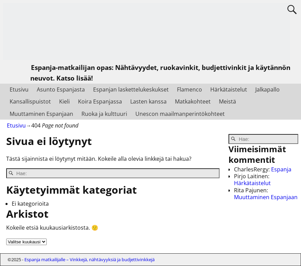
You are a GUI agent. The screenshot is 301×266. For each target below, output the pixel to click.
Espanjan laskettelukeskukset (131, 89)
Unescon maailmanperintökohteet (180, 114)
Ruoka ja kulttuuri (104, 114)
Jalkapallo (267, 89)
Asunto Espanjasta (61, 89)
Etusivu (19, 89)
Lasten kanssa (148, 101)
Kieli (64, 101)
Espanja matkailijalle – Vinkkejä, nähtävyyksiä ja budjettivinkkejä (89, 259)
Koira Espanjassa (100, 101)
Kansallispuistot (30, 101)
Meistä (227, 101)
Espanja (281, 169)
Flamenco (189, 89)
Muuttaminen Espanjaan (41, 114)
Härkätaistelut (228, 89)
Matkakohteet (193, 101)
